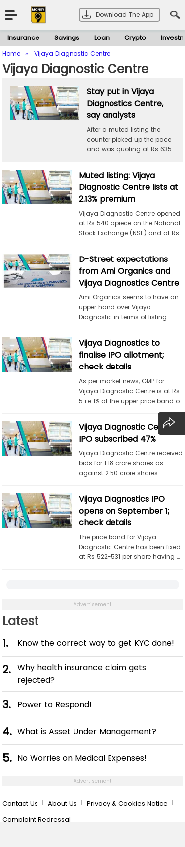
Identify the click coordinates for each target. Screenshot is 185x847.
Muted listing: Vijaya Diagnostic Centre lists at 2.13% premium (128, 187)
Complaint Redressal (36, 819)
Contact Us (20, 803)
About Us (62, 803)
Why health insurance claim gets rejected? (81, 674)
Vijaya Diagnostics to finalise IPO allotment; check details (121, 354)
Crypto (135, 37)
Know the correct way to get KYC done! (95, 643)
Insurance (23, 37)
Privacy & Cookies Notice (127, 803)
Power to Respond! (54, 704)
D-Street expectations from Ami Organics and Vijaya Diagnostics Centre (129, 271)
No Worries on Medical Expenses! (82, 758)
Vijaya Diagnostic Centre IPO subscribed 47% (127, 432)
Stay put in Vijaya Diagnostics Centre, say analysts (125, 103)
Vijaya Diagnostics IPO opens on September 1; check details (124, 510)
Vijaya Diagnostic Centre (75, 69)
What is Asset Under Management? (86, 731)
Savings (66, 37)
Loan (102, 37)
